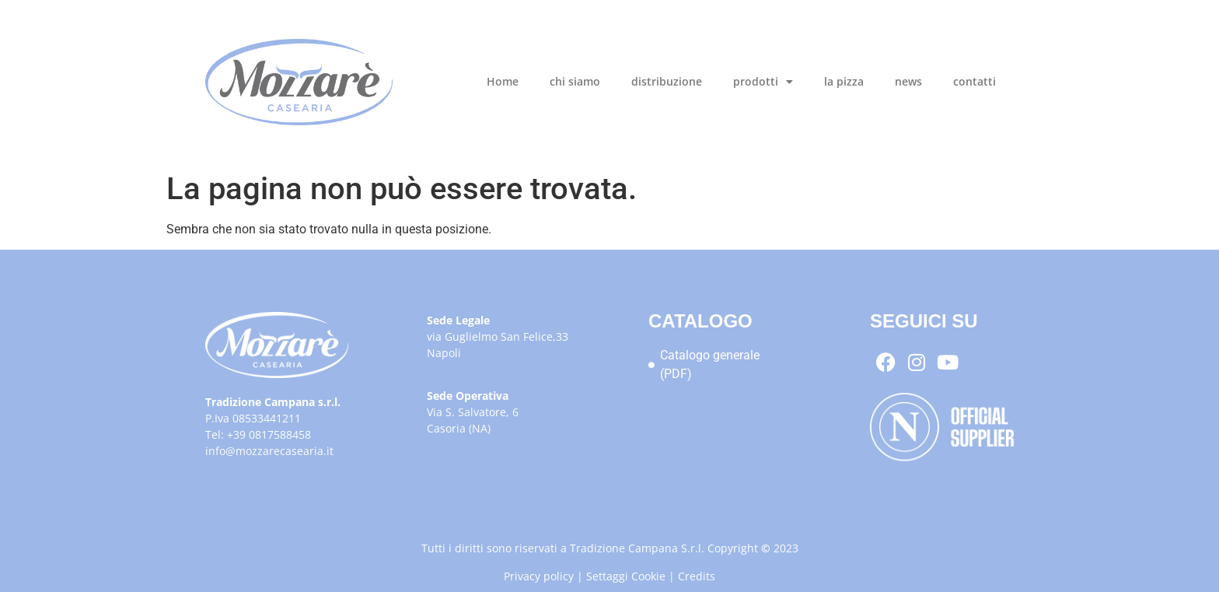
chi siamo (575, 81)
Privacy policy (539, 576)
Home (503, 81)
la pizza (844, 81)
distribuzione (666, 81)
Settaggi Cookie (625, 576)
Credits (696, 576)
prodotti (763, 81)
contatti (974, 81)
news (908, 81)
